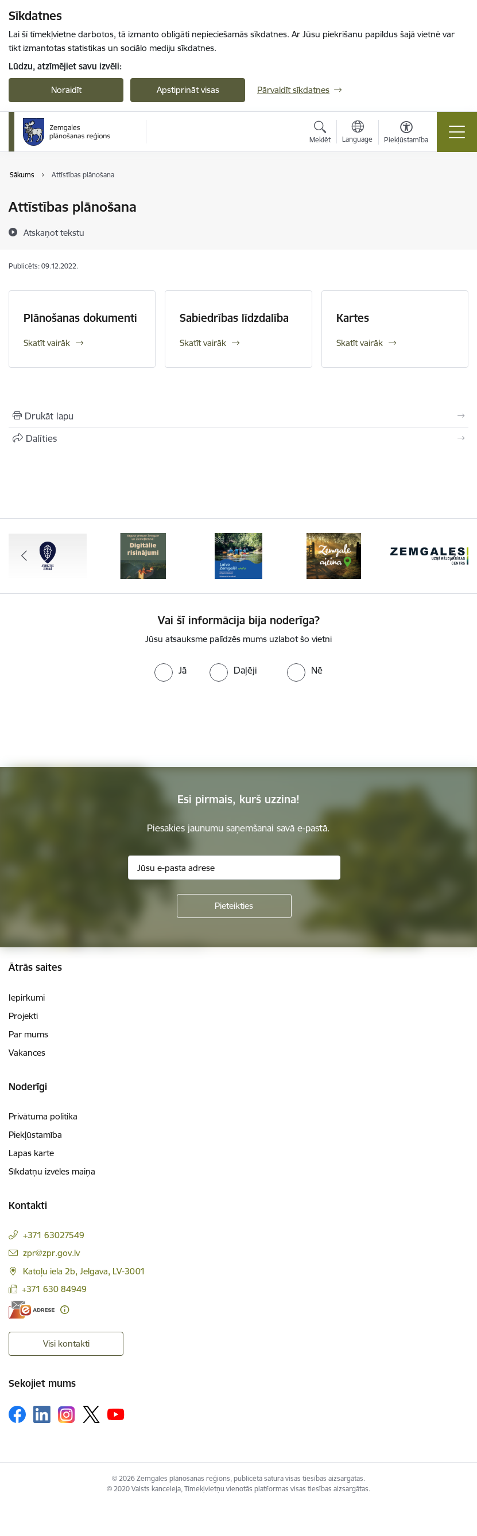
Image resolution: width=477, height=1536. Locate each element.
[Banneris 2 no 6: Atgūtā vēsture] (143, 555)
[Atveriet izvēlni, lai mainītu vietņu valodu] (357, 133)
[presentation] (96, 724)
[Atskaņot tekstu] (54, 232)
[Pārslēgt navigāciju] (457, 132)
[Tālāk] (453, 556)
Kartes (352, 318)
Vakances (27, 1052)
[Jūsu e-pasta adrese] (234, 868)
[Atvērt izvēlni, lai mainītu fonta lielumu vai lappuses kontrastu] (406, 133)
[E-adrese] (32, 1309)
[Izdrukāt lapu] (238, 416)
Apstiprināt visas (188, 89)
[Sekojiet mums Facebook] (17, 1414)
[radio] (170, 670)
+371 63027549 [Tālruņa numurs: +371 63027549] (53, 1235)
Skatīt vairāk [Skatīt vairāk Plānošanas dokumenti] (47, 342)
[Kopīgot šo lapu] (238, 438)
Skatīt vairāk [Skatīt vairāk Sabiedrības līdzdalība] (203, 342)
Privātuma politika (43, 1116)
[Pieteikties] (234, 906)
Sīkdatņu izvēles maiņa (52, 1171)
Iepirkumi (27, 997)
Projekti (23, 1015)
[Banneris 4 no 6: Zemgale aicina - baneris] (334, 555)
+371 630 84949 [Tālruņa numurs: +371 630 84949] (54, 1289)
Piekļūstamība (35, 1134)
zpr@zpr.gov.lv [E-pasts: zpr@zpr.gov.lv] (51, 1252)
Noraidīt (66, 89)
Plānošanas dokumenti (80, 318)
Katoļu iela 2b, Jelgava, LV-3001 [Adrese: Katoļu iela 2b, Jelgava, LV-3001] (84, 1271)
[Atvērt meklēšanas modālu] (320, 133)
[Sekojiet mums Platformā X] (91, 1414)
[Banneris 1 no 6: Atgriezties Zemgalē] (48, 555)
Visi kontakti (66, 1343)
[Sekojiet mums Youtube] (116, 1414)
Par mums (28, 1034)
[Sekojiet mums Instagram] (66, 1414)
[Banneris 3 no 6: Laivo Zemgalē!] (238, 555)
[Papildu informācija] (64, 1309)
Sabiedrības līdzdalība (234, 318)
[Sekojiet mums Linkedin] (42, 1414)
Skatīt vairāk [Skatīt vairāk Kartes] (359, 342)
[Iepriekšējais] (24, 556)
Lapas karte (31, 1153)
